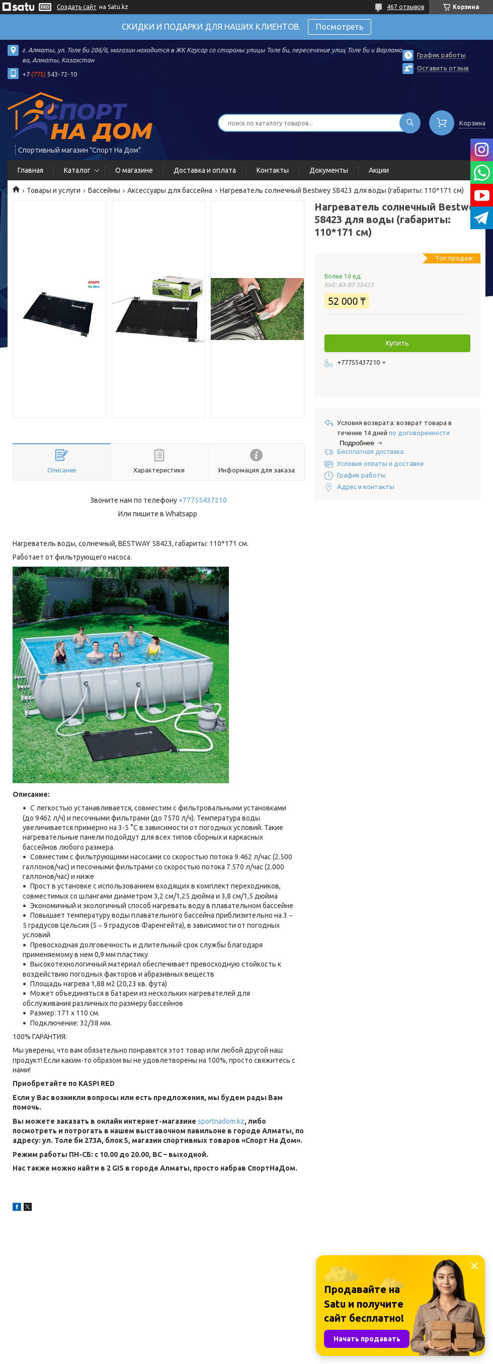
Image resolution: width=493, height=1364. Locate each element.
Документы (328, 170)
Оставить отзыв (443, 68)
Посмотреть (339, 26)
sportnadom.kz (221, 1121)
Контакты (273, 170)
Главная (30, 170)
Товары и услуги (53, 190)
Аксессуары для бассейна (169, 190)
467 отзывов (405, 7)
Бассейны (104, 190)
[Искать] (410, 122)
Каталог (77, 170)
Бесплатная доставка (370, 451)
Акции (379, 170)
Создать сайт (77, 7)
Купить (397, 343)
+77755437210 (203, 500)
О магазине (134, 170)
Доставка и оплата (205, 170)
